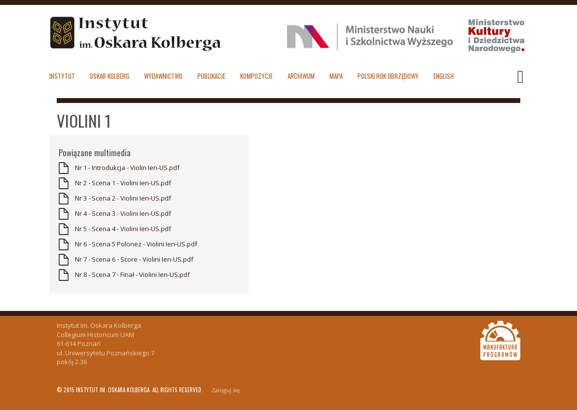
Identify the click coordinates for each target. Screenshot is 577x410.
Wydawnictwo (163, 76)
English (443, 76)
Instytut (62, 76)
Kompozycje (256, 76)
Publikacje (211, 76)
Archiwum (301, 76)
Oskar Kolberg (109, 76)
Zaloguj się (226, 390)
